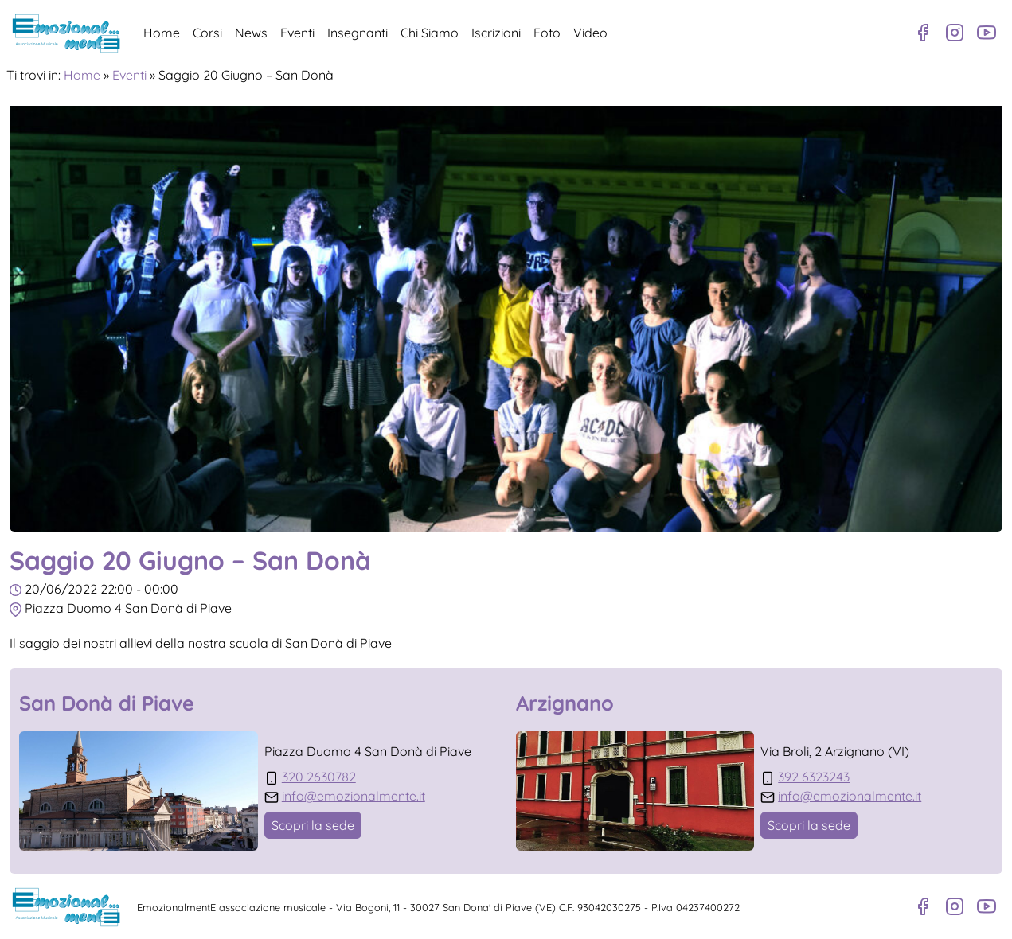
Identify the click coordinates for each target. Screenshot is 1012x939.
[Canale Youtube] (986, 32)
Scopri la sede (313, 825)
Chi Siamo (430, 33)
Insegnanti (357, 33)
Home (161, 33)
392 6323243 (814, 777)
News (251, 33)
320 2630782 (319, 777)
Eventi (297, 33)
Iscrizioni (496, 33)
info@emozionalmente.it (353, 796)
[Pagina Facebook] (923, 32)
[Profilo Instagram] (955, 32)
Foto (547, 33)
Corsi (207, 33)
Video (590, 33)
